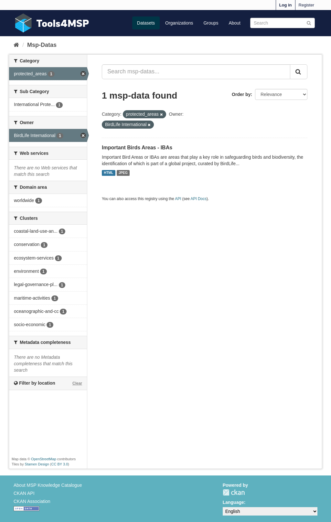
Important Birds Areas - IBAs (137, 147)
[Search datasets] (282, 23)
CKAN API (24, 493)
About (234, 23)
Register (306, 5)
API (178, 199)
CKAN (234, 492)
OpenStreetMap (43, 459)
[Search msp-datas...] (196, 71)
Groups (210, 23)
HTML (108, 173)
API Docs (199, 199)
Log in (285, 5)
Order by (241, 94)
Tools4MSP (62, 23)
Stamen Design (37, 464)
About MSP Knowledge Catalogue (48, 485)
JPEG (123, 173)
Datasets (146, 23)
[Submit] (309, 22)
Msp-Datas (42, 45)
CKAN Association (32, 501)
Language (233, 502)
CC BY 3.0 (59, 464)
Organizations (179, 23)
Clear (77, 383)
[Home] (16, 45)
